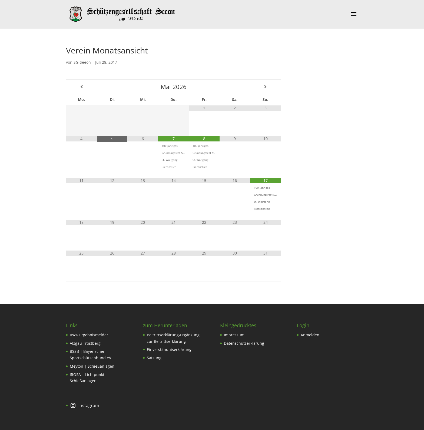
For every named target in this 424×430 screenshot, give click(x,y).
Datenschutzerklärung (244, 343)
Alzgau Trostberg (85, 343)
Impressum (234, 334)
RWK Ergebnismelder (89, 334)
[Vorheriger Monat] (81, 86)
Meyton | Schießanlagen (92, 366)
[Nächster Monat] (265, 86)
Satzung (154, 357)
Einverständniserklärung (169, 349)
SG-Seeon (82, 62)
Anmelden (310, 334)
